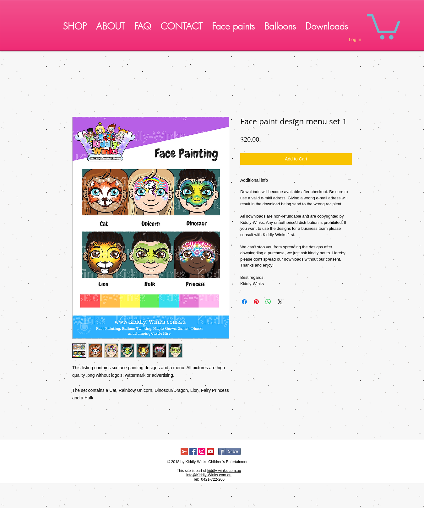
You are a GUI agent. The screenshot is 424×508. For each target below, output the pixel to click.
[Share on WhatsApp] (268, 301)
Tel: (196, 479)
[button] (383, 25)
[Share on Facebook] (244, 301)
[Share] (229, 451)
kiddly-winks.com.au (224, 470)
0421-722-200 (213, 479)
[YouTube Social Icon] (210, 451)
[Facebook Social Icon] (193, 451)
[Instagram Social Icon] (201, 451)
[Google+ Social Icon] (184, 451)
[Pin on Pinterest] (256, 301)
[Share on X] (280, 301)
